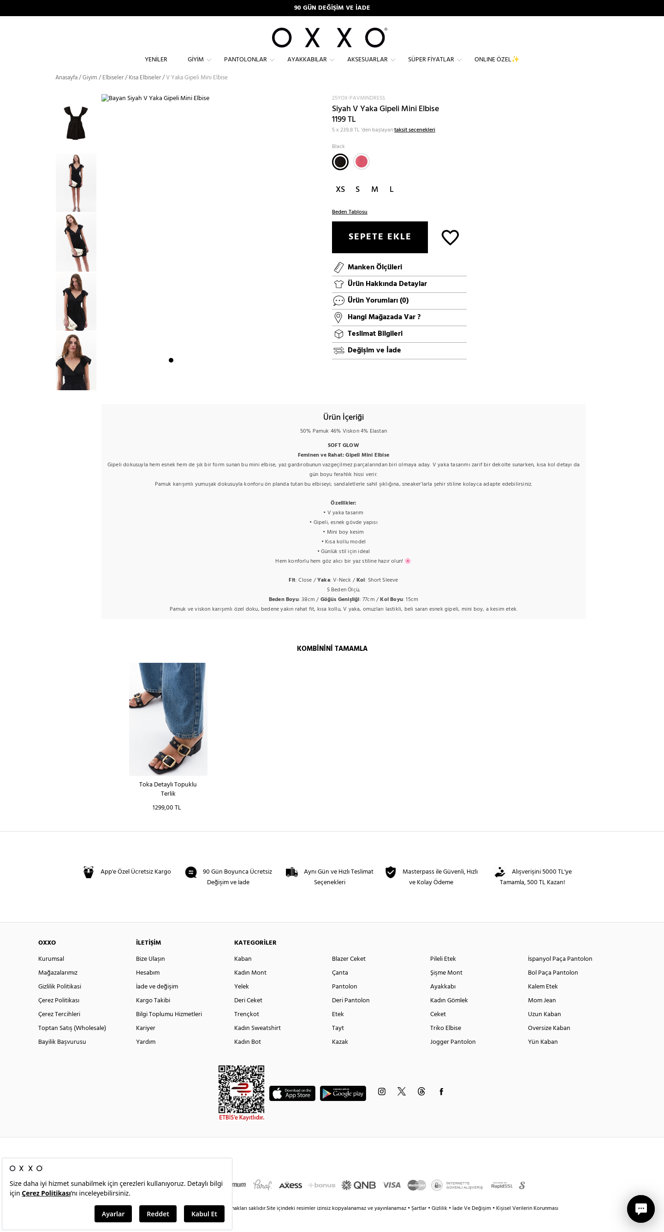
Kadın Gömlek (449, 1017)
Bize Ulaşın (150, 975)
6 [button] (212, 383)
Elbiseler (113, 94)
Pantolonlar (245, 67)
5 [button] (204, 383)
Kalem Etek (543, 1003)
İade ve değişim (157, 1003)
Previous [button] (48, 259)
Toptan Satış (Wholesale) (72, 1045)
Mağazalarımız (57, 989)
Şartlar (419, 1225)
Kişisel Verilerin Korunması (527, 1225)
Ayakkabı (443, 1003)
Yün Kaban (543, 1058)
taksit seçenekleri (414, 146)
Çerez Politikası (58, 1017)
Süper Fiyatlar (431, 67)
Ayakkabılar (307, 67)
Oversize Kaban (549, 1045)
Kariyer (145, 1045)
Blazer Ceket (349, 975)
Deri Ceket (248, 1017)
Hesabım (148, 989)
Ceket (438, 1031)
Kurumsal (51, 975)
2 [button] (179, 383)
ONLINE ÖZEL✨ (496, 67)
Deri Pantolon (351, 1017)
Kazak (340, 1058)
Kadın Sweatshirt (257, 1045)
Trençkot (246, 1031)
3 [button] (187, 383)
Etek (338, 1031)
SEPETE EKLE (380, 253)
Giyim (196, 67)
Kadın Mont (250, 989)
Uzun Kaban (544, 1031)
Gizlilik (440, 1225)
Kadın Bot (247, 1058)
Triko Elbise (445, 1045)
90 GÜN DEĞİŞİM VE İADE (332, 8)
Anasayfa (66, 94)
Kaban (243, 975)
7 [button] (221, 383)
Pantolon (344, 1003)
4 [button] (196, 383)
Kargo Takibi (153, 1017)
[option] (78, 199)
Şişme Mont (446, 989)
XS (340, 206)
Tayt (338, 1045)
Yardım (145, 1058)
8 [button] (229, 383)
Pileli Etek (443, 975)
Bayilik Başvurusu (62, 1058)
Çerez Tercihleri (59, 1031)
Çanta (340, 989)
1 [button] (171, 383)
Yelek (241, 1003)
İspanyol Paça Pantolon (560, 975)
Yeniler (156, 67)
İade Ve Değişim (471, 1225)
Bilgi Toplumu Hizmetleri (169, 1031)
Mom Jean (542, 1017)
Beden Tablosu (350, 228)
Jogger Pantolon (453, 1058)
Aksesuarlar (367, 67)
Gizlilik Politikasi (59, 1003)
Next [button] (106, 254)
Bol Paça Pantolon (553, 989)
